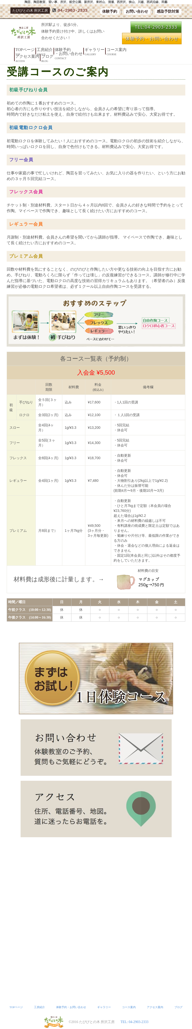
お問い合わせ (137, 11)
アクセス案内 (117, 49)
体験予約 (109, 11)
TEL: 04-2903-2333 (134, 1022)
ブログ (133, 49)
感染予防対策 (168, 11)
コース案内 (98, 49)
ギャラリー (80, 49)
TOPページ (23, 49)
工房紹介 (39, 49)
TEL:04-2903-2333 (156, 27)
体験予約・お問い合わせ (151, 38)
